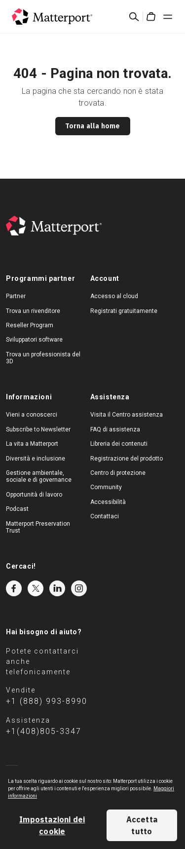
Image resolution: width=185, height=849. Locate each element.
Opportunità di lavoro (34, 494)
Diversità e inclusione (35, 458)
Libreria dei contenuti (119, 443)
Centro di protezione (118, 472)
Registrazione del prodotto (126, 458)
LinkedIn (57, 588)
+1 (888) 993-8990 (46, 701)
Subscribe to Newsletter (38, 429)
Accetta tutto (141, 825)
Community (106, 487)
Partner (16, 296)
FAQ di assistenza (115, 429)
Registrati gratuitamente (123, 311)
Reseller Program (29, 325)
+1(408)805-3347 (43, 731)
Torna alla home (92, 125)
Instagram (79, 588)
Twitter (35, 588)
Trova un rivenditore (33, 311)
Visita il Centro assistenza (126, 414)
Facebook (14, 588)
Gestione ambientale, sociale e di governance (39, 476)
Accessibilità (108, 502)
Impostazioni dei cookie (52, 825)
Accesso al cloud (114, 296)
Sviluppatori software (34, 339)
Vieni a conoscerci (31, 414)
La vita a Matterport (32, 443)
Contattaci (104, 516)
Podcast (17, 508)
